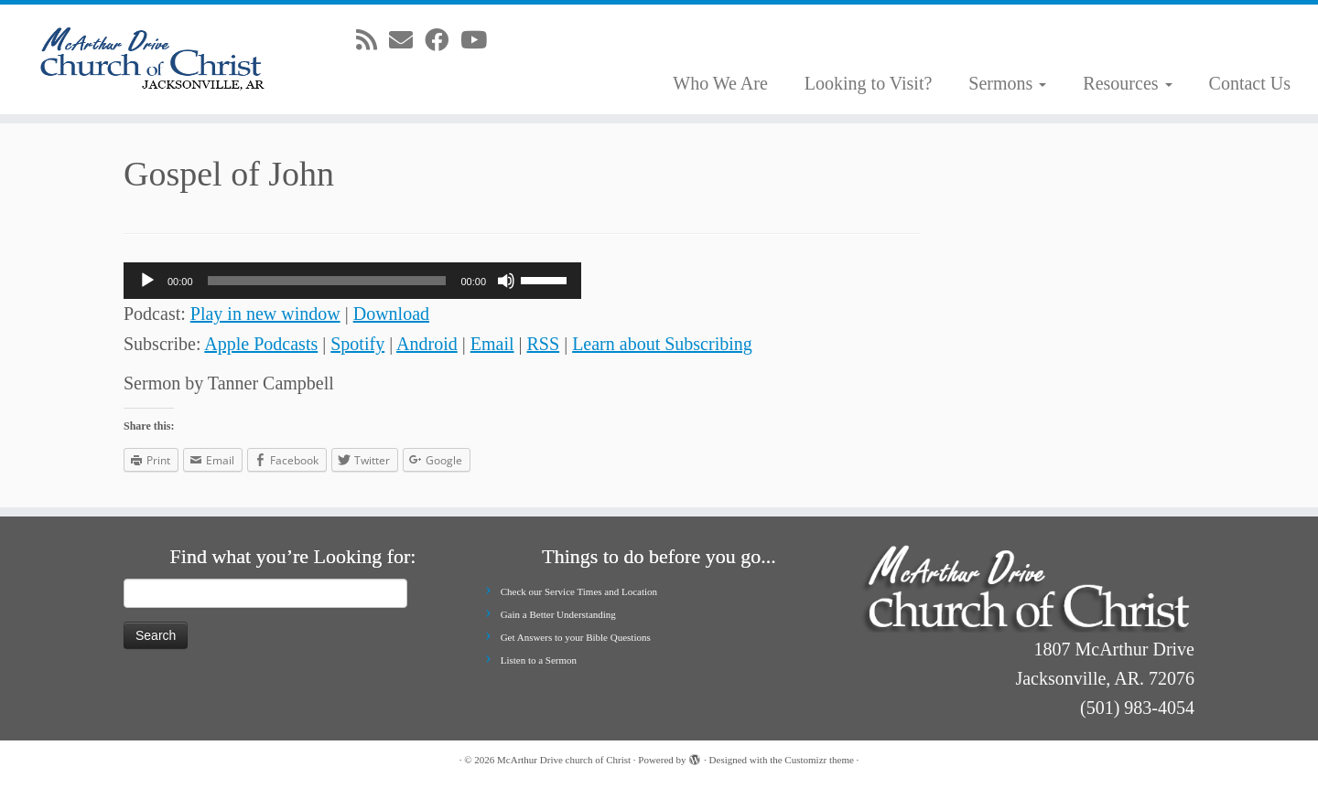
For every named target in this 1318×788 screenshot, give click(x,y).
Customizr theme (818, 759)
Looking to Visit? (869, 83)
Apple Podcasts (261, 344)
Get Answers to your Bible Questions (576, 637)
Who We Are (720, 83)
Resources (1127, 83)
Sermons (1007, 83)
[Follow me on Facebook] (442, 40)
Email (492, 344)
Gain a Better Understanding (558, 614)
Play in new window (265, 313)
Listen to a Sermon (539, 660)
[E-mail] (407, 40)
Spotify (357, 344)
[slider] (327, 280)
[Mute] (506, 281)
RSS (543, 344)
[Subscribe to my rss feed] (372, 40)
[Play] (147, 281)
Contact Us (1250, 83)
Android (427, 344)
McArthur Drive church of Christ (564, 759)
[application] (352, 280)
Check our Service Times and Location (579, 591)
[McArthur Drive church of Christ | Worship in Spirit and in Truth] (152, 59)
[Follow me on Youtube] (479, 40)
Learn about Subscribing (662, 344)
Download (391, 313)
